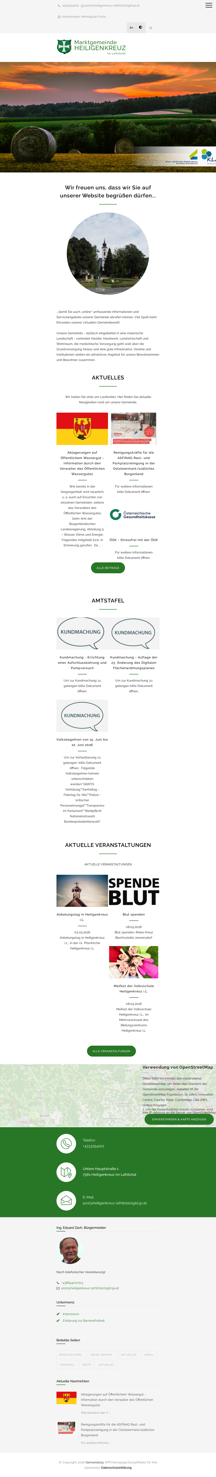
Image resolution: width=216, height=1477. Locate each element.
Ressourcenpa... (71, 1354)
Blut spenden (134, 914)
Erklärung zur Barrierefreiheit (84, 1320)
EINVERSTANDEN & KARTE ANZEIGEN (179, 1119)
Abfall (149, 1354)
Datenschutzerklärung (116, 1467)
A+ (132, 27)
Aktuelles (129, 1354)
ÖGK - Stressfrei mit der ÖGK (134, 540)
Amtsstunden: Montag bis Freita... (84, 16)
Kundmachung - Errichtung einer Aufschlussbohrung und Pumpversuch (82, 663)
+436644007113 (72, 1282)
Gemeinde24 (94, 1462)
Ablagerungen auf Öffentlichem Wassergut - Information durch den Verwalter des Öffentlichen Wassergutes (82, 463)
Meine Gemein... (102, 1354)
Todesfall (67, 1364)
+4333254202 (70, 5)
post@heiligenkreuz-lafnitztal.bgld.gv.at (112, 5)
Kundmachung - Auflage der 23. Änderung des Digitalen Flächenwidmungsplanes (134, 663)
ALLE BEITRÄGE (108, 567)
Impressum (71, 1314)
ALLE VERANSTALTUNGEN (111, 1051)
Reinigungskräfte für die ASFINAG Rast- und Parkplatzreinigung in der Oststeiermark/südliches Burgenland (134, 463)
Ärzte (86, 1364)
